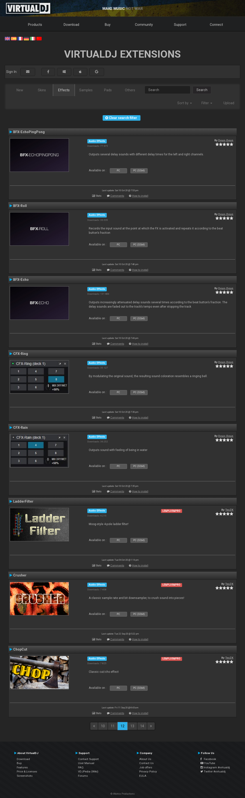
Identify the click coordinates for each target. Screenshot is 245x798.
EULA (142, 775)
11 (113, 726)
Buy (108, 25)
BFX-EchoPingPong (29, 132)
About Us (145, 759)
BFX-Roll (20, 206)
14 (142, 726)
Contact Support (88, 759)
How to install (140, 195)
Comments (117, 195)
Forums (83, 775)
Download (71, 25)
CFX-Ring (20, 354)
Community (144, 25)
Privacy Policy (148, 771)
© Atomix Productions (123, 793)
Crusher (20, 575)
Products (35, 25)
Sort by (184, 103)
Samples (86, 90)
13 (132, 726)
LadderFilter (23, 501)
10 (103, 726)
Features (22, 767)
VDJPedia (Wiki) (88, 771)
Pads (108, 90)
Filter (206, 103)
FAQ (81, 767)
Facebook (208, 759)
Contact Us (146, 763)
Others (130, 90)
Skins (42, 90)
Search (201, 90)
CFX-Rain (20, 427)
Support (180, 25)
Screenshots (25, 775)
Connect (216, 25)
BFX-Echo (21, 280)
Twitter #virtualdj (213, 771)
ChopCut (20, 649)
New (20, 90)
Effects (64, 90)
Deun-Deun (225, 140)
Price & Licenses (27, 771)
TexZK (229, 509)
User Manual (86, 763)
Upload (228, 103)
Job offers (145, 767)
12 (122, 726)
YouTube (207, 763)
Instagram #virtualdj (215, 767)
